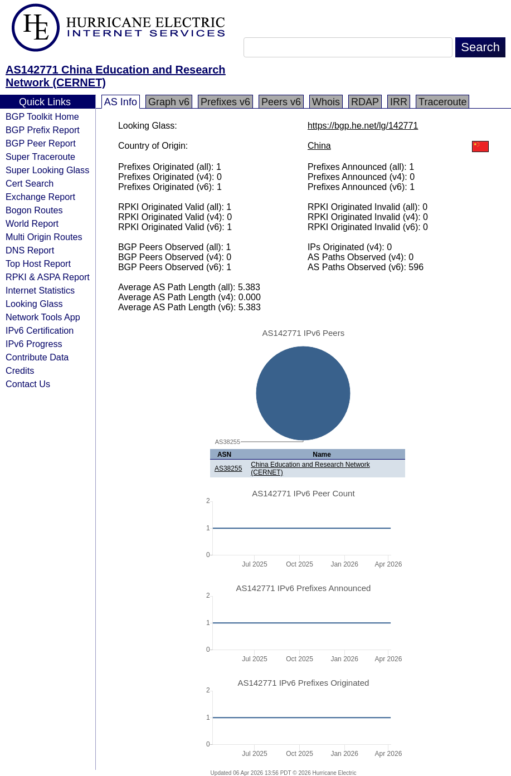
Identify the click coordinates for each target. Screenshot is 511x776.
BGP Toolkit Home (42, 116)
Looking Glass (34, 304)
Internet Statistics (40, 290)
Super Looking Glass (47, 170)
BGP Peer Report (41, 143)
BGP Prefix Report (43, 130)
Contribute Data (37, 357)
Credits (20, 370)
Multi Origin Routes (44, 237)
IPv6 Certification (40, 330)
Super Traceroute (40, 157)
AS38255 (228, 468)
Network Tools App (43, 317)
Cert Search (29, 183)
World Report (32, 223)
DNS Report (30, 250)
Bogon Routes (34, 210)
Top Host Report (38, 263)
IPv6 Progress (34, 344)
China (319, 145)
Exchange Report (40, 197)
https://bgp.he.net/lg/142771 (363, 125)
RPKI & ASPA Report (48, 277)
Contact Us (28, 384)
